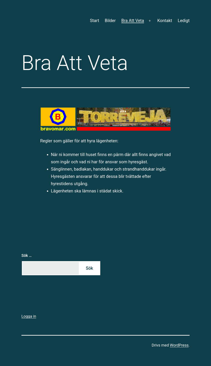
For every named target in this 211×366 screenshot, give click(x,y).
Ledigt (184, 20)
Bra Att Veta (132, 20)
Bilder (110, 20)
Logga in (28, 316)
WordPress (179, 345)
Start (94, 20)
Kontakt (164, 20)
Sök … (26, 255)
